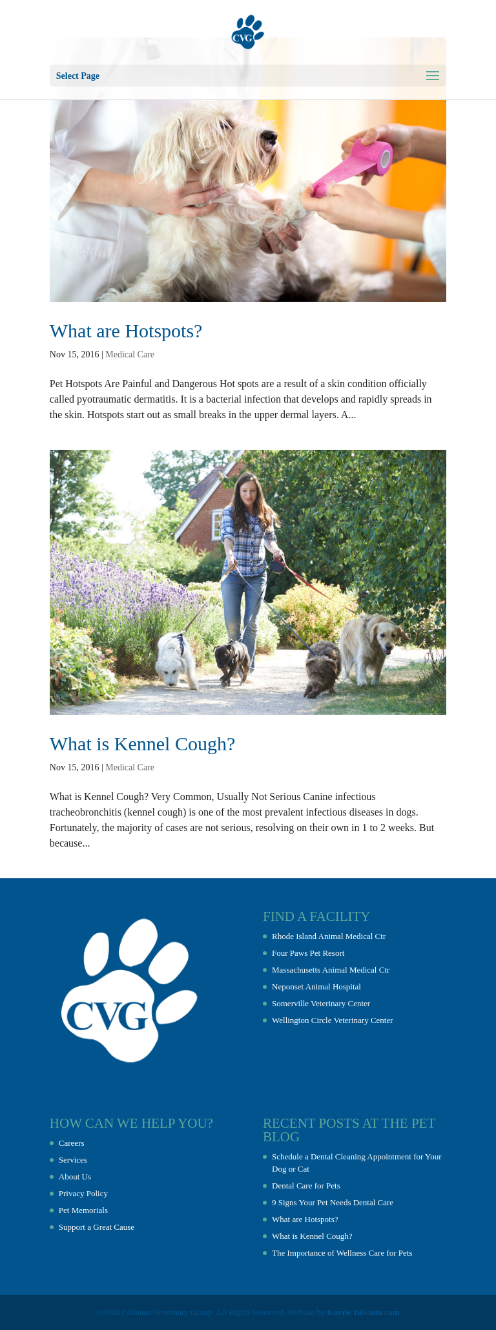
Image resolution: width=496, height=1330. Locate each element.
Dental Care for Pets (306, 1185)
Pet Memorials (83, 1210)
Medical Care (129, 354)
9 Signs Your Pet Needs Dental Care (332, 1202)
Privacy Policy (83, 1193)
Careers (72, 1143)
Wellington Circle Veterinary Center (332, 1020)
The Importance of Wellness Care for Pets (342, 1253)
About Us (75, 1176)
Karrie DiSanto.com (363, 1312)
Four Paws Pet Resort (308, 953)
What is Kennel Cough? (142, 743)
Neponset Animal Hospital (316, 986)
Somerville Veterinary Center (321, 1003)
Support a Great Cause (96, 1227)
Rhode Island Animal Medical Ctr (329, 936)
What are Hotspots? (126, 330)
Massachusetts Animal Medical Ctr (330, 970)
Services (73, 1160)
